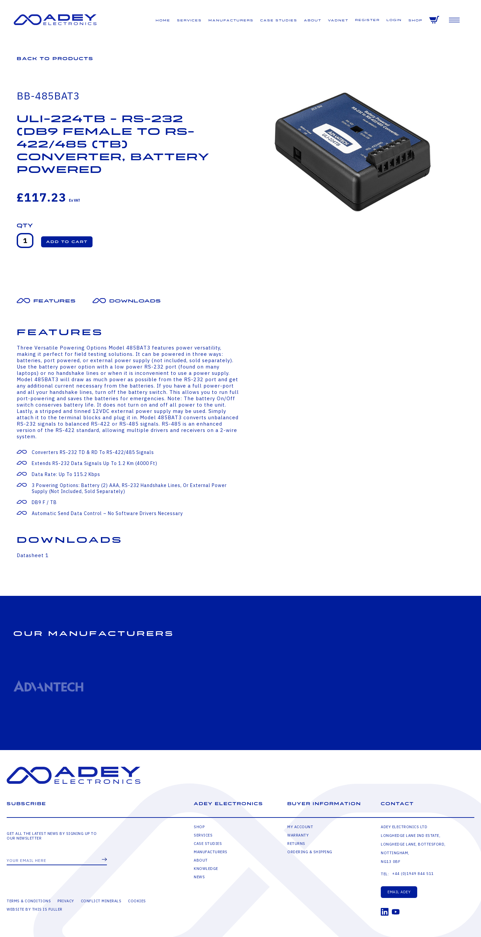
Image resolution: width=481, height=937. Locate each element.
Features (54, 301)
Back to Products (55, 58)
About (312, 20)
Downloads (135, 301)
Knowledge (206, 868)
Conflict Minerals (101, 901)
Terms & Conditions (29, 901)
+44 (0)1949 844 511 (413, 873)
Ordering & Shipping (309, 852)
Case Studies (278, 20)
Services (189, 20)
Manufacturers (231, 20)
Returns (296, 843)
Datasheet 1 (33, 555)
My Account (300, 827)
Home (163, 20)
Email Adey (399, 892)
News (199, 877)
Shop (416, 20)
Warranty (298, 835)
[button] (67, 241)
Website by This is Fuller (34, 909)
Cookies (137, 901)
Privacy (65, 901)
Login (394, 20)
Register (367, 20)
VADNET (338, 20)
